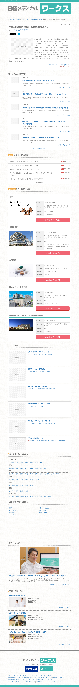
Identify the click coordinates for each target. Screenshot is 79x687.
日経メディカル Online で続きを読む (59, 65)
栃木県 (16, 468)
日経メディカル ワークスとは (14, 675)
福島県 (42, 462)
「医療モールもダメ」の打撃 (37, 406)
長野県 (22, 474)
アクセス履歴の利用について (14, 679)
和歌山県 (37, 479)
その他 (11, 514)
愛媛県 (22, 491)
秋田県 (32, 462)
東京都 (37, 468)
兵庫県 (27, 479)
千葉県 (32, 468)
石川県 (32, 474)
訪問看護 (12, 512)
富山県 (27, 474)
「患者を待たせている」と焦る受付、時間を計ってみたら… (44, 423)
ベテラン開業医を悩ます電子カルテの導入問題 (41, 354)
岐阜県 (42, 474)
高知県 (27, 491)
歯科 (10, 509)
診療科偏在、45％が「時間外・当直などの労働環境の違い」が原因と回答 (47, 440)
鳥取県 (11, 485)
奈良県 (32, 479)
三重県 (58, 474)
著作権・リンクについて (26, 679)
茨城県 (11, 468)
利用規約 (24, 675)
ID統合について (48, 677)
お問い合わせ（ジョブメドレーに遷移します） (43, 679)
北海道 (11, 462)
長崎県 (22, 496)
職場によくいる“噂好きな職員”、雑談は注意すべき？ (42, 388)
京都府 (16, 479)
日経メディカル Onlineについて (33, 675)
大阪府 (22, 479)
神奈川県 (43, 468)
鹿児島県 (43, 496)
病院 (10, 507)
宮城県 (27, 462)
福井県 (37, 474)
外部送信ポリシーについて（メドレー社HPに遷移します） (48, 681)
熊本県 (27, 496)
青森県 (16, 462)
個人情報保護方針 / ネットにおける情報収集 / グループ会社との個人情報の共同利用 (26, 677)
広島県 (27, 485)
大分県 (32, 496)
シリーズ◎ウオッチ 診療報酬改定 (22, 29)
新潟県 (11, 474)
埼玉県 (27, 468)
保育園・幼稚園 (43, 512)
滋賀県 (11, 479)
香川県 (16, 491)
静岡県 (47, 474)
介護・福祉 (12, 510)
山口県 (32, 485)
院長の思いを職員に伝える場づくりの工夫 (40, 371)
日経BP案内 (49, 675)
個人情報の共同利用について (59, 677)
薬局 (44, 510)
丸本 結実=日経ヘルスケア (19, 31)
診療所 (41, 507)
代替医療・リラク (44, 509)
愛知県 (53, 474)
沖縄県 (48, 496)
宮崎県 (37, 496)
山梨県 (16, 474)
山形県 (37, 462)
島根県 (16, 485)
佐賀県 (16, 496)
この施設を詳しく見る (52, 220)
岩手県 (22, 462)
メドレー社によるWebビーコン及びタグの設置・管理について (21, 681)
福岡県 (11, 496)
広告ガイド (43, 675)
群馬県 (22, 468)
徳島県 (11, 491)
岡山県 (22, 485)
